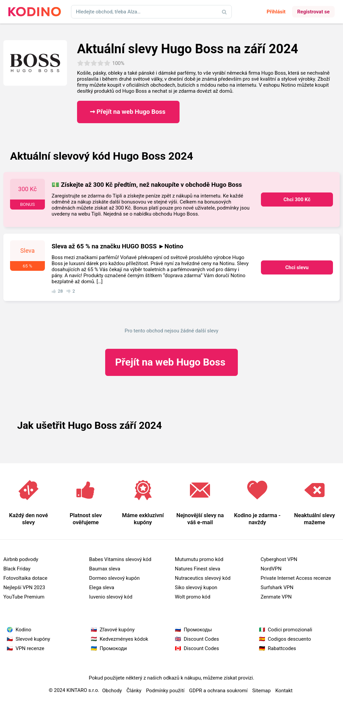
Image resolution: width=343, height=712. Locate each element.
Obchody (112, 691)
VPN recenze (30, 648)
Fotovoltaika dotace (25, 578)
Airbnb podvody (20, 559)
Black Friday (16, 569)
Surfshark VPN (277, 587)
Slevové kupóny (33, 639)
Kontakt (284, 691)
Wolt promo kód (192, 597)
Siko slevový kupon (196, 587)
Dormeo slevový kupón (114, 578)
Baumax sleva (104, 569)
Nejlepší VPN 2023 (24, 587)
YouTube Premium (24, 597)
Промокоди (113, 648)
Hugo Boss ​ (171, 362)
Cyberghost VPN (279, 559)
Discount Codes (201, 639)
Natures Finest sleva (197, 569)
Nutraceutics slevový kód (202, 578)
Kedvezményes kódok (124, 639)
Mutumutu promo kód (199, 559)
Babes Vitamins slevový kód (120, 559)
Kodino (23, 630)
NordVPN (271, 569)
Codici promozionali (290, 630)
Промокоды (198, 630)
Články (134, 691)
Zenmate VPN (276, 597)
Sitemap (261, 691)
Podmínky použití (165, 691)
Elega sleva (101, 587)
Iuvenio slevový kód (110, 597)
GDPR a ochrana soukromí (218, 691)
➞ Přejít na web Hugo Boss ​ (128, 111)
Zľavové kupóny (117, 630)
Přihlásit (276, 12)
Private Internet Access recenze (296, 578)
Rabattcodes (282, 648)
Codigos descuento (289, 639)
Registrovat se (313, 12)
